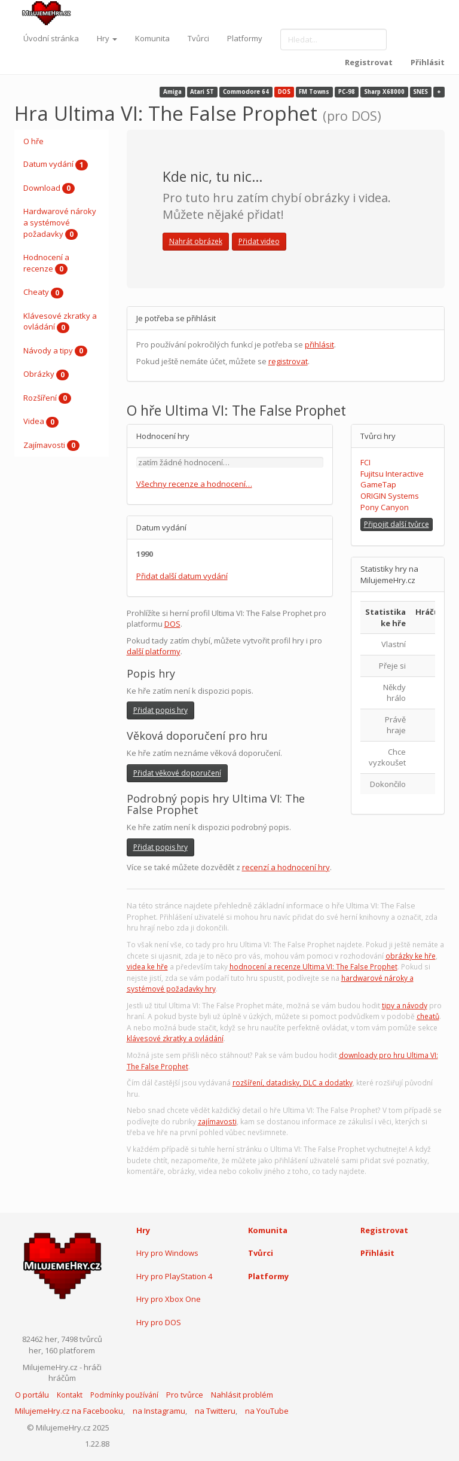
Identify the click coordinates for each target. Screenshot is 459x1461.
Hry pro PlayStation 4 (174, 1276)
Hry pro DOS (158, 1322)
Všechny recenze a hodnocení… (194, 483)
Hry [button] (107, 38)
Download (49, 188)
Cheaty (43, 292)
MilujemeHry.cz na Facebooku (69, 1410)
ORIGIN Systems (389, 495)
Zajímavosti (51, 446)
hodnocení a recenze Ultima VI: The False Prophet (313, 967)
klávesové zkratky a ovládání (175, 1038)
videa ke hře (147, 967)
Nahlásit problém (242, 1394)
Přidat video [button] (259, 241)
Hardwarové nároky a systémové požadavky (59, 223)
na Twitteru (215, 1410)
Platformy (244, 38)
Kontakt (69, 1395)
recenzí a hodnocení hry (286, 867)
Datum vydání (55, 164)
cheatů (428, 1016)
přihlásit (319, 344)
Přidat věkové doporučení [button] (177, 773)
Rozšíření (47, 398)
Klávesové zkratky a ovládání (60, 321)
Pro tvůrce (184, 1394)
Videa (41, 422)
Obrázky (46, 374)
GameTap (378, 484)
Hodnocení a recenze (46, 263)
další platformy (153, 651)
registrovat (288, 361)
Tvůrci (198, 38)
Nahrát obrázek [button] (195, 241)
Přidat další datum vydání (182, 576)
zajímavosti (217, 1122)
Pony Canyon (384, 507)
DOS (172, 623)
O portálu (32, 1394)
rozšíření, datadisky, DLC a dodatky (292, 1083)
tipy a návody (404, 1006)
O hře (33, 141)
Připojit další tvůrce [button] (396, 524)
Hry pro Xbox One (168, 1299)
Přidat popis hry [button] (160, 710)
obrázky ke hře (410, 956)
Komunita (152, 38)
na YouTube (267, 1410)
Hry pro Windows (167, 1253)
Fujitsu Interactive (392, 473)
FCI (365, 462)
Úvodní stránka (51, 38)
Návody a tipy (55, 351)
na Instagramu (159, 1410)
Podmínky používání (124, 1395)
